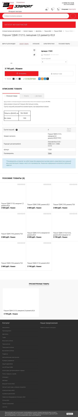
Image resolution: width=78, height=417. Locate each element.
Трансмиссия (6, 336)
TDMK (33, 146)
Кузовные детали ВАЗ (8, 386)
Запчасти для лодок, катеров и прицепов (14, 379)
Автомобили (5, 320)
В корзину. (22, 73)
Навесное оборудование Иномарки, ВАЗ (13, 389)
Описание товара (11, 96)
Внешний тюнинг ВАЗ (8, 376)
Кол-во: (9, 79)
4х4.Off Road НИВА (7, 360)
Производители (6, 323)
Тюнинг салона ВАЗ (8, 396)
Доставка (39, 96)
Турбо (4, 330)
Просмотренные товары (39, 276)
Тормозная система (8, 340)
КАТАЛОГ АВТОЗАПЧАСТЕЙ (16, 25)
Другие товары (64, 129)
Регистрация (11, 2)
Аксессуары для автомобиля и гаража (13, 363)
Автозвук (5, 373)
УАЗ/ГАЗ (4, 399)
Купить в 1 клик (56, 74)
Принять (69, 414)
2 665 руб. (39, 202)
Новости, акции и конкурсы (48, 320)
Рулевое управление (8, 353)
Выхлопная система (8, 343)
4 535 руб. (39, 231)
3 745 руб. (65, 231)
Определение (22, 2)
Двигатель (5, 326)
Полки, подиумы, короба (9, 366)
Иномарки (5, 369)
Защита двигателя (7, 356)
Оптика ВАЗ (5, 393)
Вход (3, 2)
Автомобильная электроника (10, 350)
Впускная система (7, 333)
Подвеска (5, 346)
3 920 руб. (13, 202)
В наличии (29, 79)
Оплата (26, 96)
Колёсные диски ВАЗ (8, 383)
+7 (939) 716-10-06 (68, 3)
